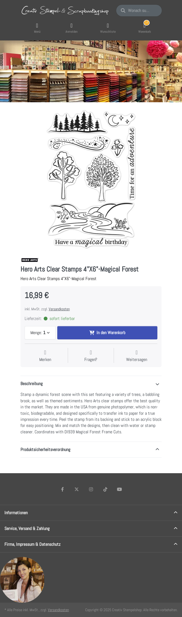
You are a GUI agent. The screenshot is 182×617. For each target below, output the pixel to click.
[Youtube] (119, 489)
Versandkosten (59, 308)
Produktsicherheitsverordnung (45, 449)
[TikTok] (105, 489)
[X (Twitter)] (77, 489)
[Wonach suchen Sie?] (139, 10)
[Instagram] (91, 489)
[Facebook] (62, 489)
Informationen (16, 513)
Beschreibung (31, 383)
